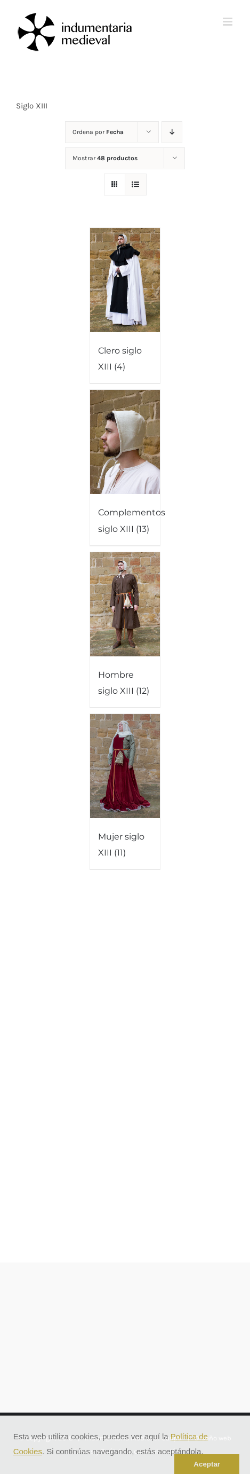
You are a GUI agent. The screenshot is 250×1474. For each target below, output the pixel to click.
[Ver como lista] (135, 184)
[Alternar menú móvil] (228, 21)
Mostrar (105, 158)
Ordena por (98, 132)
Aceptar (206, 1464)
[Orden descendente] (172, 132)
